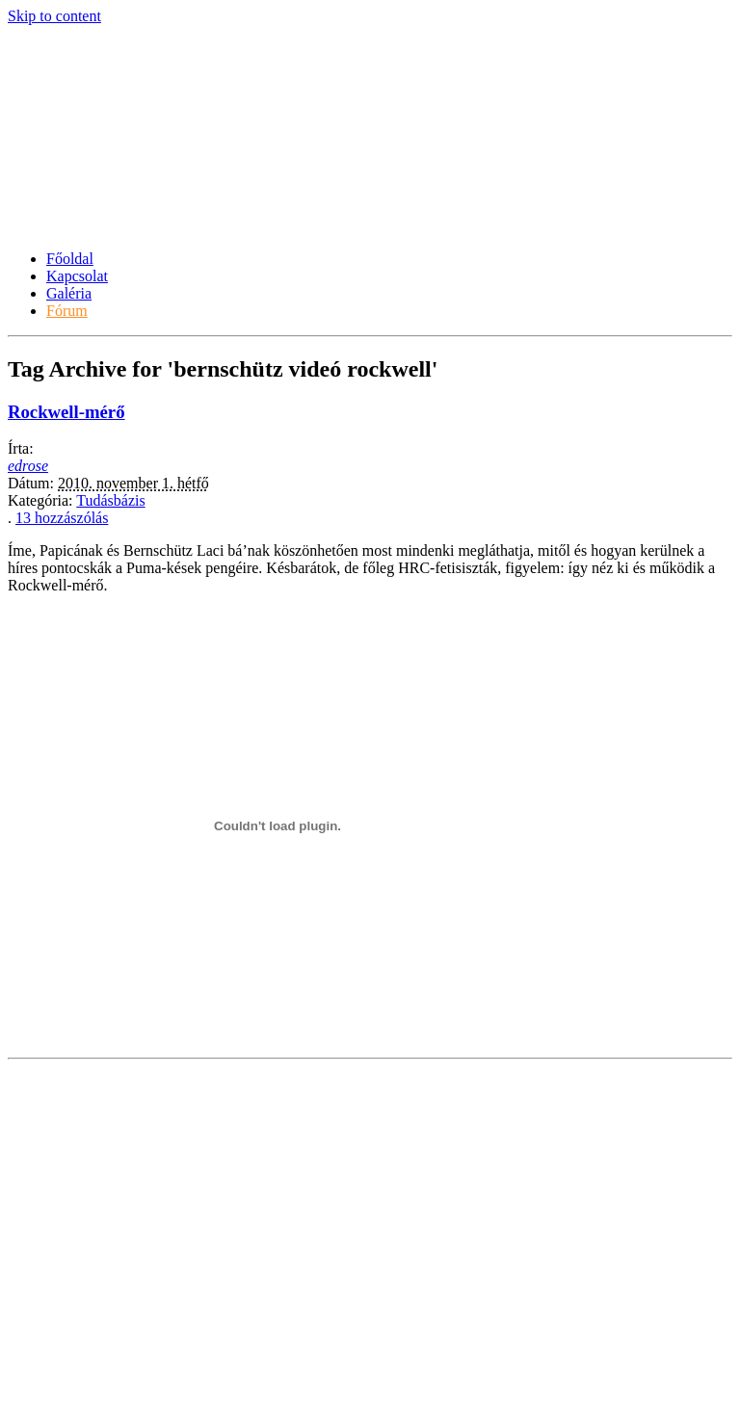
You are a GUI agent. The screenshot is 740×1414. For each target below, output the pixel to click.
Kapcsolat (77, 276)
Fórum (67, 310)
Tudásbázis (110, 500)
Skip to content (54, 16)
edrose (28, 466)
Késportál (73, 178)
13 (61, 518)
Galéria (69, 293)
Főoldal (69, 258)
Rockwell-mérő (66, 412)
